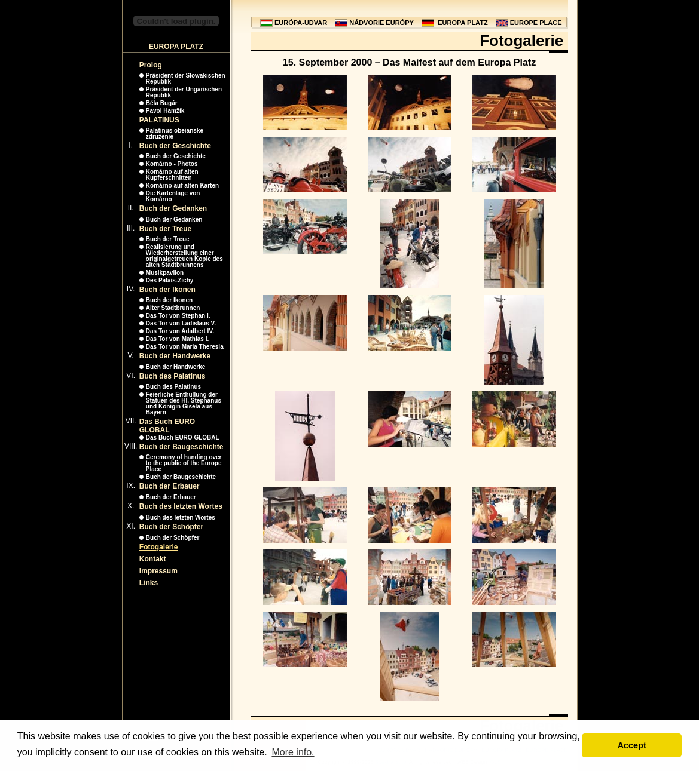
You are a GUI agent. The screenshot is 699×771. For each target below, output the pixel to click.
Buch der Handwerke (174, 356)
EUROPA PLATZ (463, 22)
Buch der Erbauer (169, 486)
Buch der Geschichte (175, 146)
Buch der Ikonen (167, 289)
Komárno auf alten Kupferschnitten (172, 174)
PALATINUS (159, 120)
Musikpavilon (165, 272)
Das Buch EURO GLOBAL (167, 425)
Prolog (150, 65)
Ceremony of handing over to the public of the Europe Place (184, 463)
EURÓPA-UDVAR (300, 22)
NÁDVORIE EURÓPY (381, 22)
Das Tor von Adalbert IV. (180, 331)
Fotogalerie (158, 547)
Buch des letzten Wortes (180, 506)
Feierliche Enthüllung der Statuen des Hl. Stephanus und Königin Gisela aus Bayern (183, 403)
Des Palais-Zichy (169, 280)
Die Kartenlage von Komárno (173, 196)
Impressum (158, 571)
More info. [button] (292, 752)
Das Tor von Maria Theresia (185, 346)
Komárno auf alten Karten (182, 185)
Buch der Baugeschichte (181, 447)
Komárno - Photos (172, 164)
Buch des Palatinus (172, 376)
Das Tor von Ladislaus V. (181, 323)
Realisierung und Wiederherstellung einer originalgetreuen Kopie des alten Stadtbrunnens (184, 256)
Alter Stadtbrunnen (173, 308)
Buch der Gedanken (173, 208)
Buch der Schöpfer (171, 527)
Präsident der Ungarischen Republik (184, 92)
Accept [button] (632, 745)
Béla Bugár (162, 103)
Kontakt (152, 559)
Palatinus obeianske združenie (174, 133)
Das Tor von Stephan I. (178, 315)
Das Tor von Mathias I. (177, 339)
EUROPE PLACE (536, 22)
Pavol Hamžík (165, 110)
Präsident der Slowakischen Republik (185, 78)
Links (148, 583)
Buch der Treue (165, 229)
